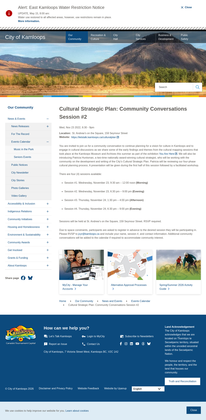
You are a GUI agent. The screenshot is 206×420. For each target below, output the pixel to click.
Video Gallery (19, 195)
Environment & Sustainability (24, 234)
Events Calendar (20, 141)
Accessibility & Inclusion (21, 203)
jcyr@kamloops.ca (88, 234)
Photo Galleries (20, 188)
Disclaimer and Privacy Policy (56, 388)
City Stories (17, 180)
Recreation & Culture (98, 37)
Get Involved (15, 250)
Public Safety (185, 37)
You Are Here (166, 153)
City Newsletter (20, 172)
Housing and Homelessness (24, 227)
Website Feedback (88, 388)
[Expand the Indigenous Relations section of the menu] (48, 211)
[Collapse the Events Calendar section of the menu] (48, 142)
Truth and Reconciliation (182, 381)
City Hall (115, 37)
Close (193, 410)
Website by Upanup (115, 388)
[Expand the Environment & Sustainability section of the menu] (48, 234)
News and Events (112, 301)
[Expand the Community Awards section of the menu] (48, 242)
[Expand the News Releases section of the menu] (48, 126)
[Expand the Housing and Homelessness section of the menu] (48, 227)
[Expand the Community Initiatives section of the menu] (48, 219)
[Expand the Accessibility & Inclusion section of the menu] (48, 204)
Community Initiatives (20, 219)
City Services (141, 37)
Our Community (74, 37)
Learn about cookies (77, 410)
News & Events (16, 118)
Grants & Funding (18, 257)
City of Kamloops (25, 37)
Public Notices (19, 165)
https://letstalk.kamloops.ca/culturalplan (93, 137)
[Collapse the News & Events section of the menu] (48, 119)
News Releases (20, 126)
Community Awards (19, 242)
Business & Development (165, 37)
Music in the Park (24, 149)
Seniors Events (22, 157)
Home (62, 301)
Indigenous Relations (20, 211)
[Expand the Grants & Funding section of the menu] (48, 258)
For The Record (20, 134)
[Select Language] (148, 388)
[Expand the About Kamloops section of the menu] (48, 265)
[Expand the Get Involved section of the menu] (48, 250)
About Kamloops (17, 265)
